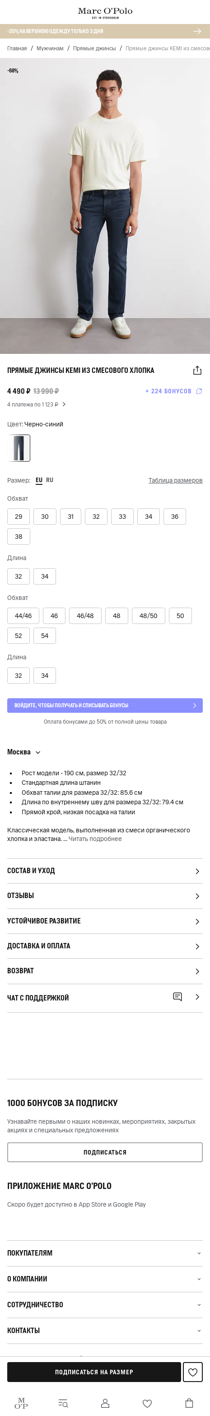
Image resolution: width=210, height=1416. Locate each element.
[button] (197, 371)
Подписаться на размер (94, 1372)
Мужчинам (50, 48)
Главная (17, 48)
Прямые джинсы (94, 48)
